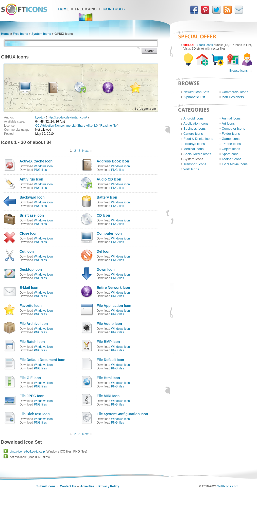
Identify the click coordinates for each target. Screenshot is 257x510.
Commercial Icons (235, 92)
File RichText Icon (35, 414)
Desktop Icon (31, 269)
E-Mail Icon (29, 288)
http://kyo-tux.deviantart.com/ (67, 117)
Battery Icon (107, 197)
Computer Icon (109, 233)
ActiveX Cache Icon (36, 161)
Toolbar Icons (231, 159)
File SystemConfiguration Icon (122, 414)
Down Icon (106, 269)
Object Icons (231, 149)
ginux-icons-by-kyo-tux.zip (27, 451)
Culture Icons (193, 134)
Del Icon (103, 251)
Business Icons (194, 128)
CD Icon (103, 215)
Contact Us (68, 486)
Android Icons (193, 118)
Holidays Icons (194, 144)
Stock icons (205, 45)
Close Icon (29, 233)
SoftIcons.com (227, 486)
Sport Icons (230, 154)
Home (63, 9)
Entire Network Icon (113, 288)
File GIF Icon (30, 378)
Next (85, 151)
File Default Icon (110, 360)
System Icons (41, 34)
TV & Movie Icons (235, 164)
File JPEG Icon (32, 396)
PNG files (40, 170)
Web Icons (191, 169)
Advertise (87, 486)
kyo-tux (40, 117)
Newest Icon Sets (196, 92)
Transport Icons (194, 164)
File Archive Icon (34, 324)
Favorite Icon (31, 306)
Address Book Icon (113, 161)
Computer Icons (233, 128)
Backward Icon (32, 197)
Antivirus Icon (31, 179)
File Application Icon (114, 306)
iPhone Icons (231, 144)
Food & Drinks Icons (198, 139)
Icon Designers (233, 97)
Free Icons (86, 9)
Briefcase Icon (32, 215)
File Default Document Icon (42, 360)
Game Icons (230, 139)
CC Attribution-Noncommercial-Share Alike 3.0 (66, 125)
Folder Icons (231, 134)
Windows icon (43, 166)
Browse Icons (238, 70)
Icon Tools (114, 9)
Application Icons (195, 123)
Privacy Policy (108, 486)
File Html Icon (108, 378)
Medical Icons (193, 149)
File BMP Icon (108, 342)
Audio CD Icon (109, 179)
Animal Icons (231, 118)
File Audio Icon (109, 324)
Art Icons (228, 123)
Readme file (108, 125)
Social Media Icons (197, 154)
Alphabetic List (194, 97)
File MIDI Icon (108, 396)
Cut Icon (27, 251)
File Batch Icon (32, 342)
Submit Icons (46, 486)
